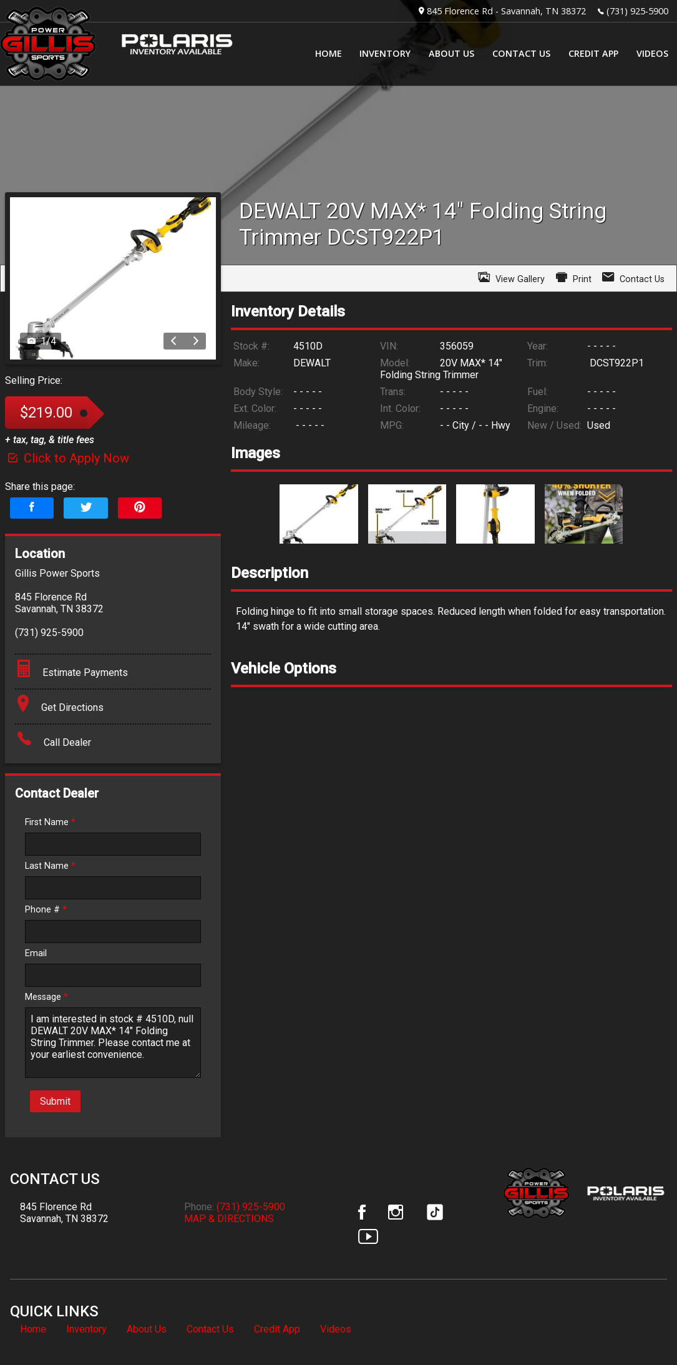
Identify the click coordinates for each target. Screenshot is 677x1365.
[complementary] (639, 1327)
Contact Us (210, 1329)
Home (33, 1329)
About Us (147, 1329)
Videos (335, 1329)
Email (36, 953)
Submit (55, 1101)
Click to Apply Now (67, 458)
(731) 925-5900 (637, 11)
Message (46, 997)
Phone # (46, 909)
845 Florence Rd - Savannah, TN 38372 (506, 11)
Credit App (277, 1329)
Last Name (50, 866)
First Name (50, 822)
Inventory (86, 1329)
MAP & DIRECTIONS (229, 1219)
